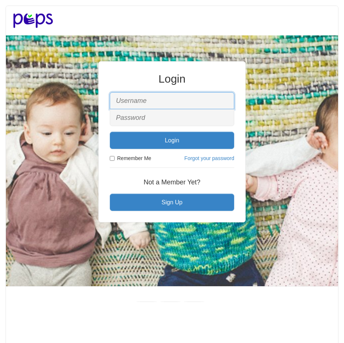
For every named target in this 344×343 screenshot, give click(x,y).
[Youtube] (170, 301)
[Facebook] (146, 301)
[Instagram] (194, 301)
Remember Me (130, 158)
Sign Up (172, 202)
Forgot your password (209, 158)
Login (172, 140)
